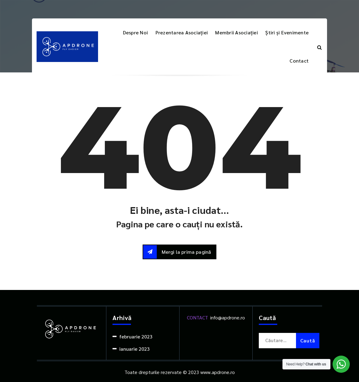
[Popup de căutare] (319, 47)
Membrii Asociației (236, 32)
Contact (299, 60)
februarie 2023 (135, 336)
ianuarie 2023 (134, 348)
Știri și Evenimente (287, 32)
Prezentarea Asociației (182, 32)
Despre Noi (135, 32)
